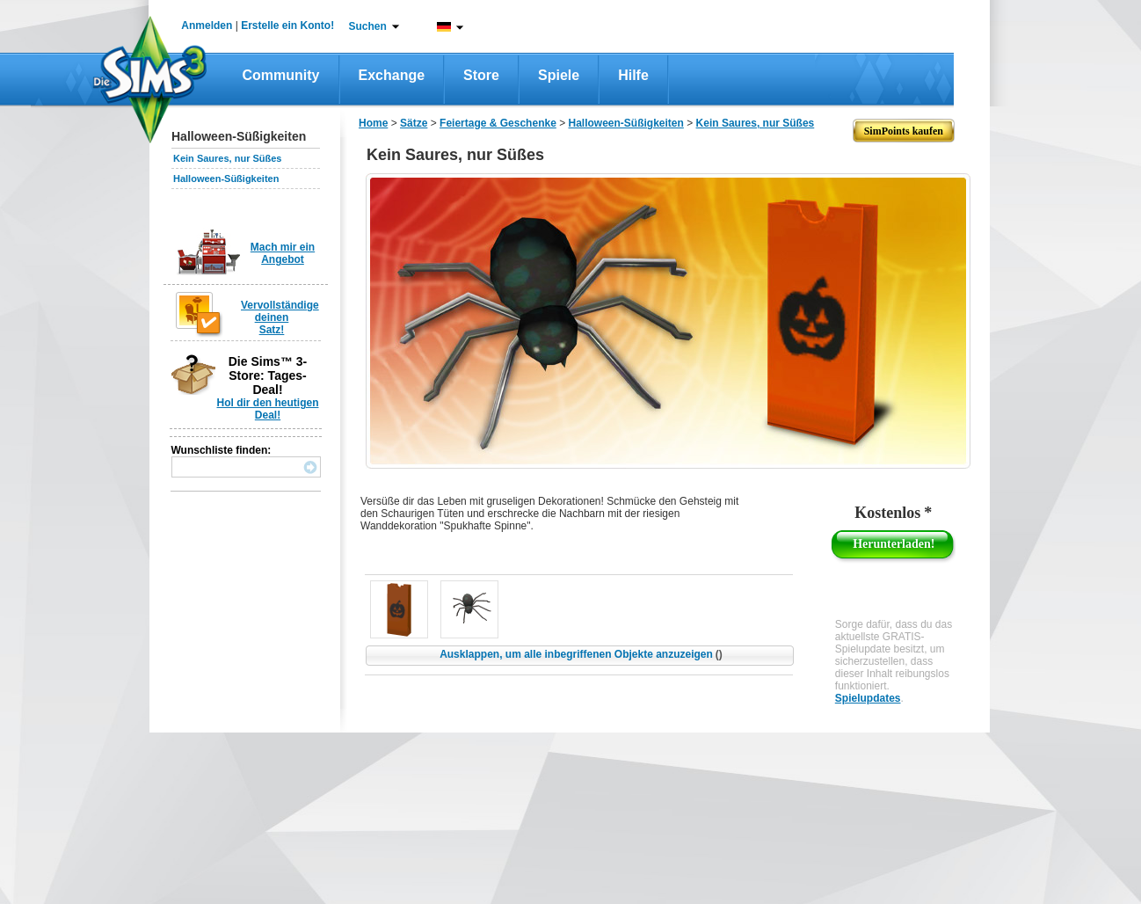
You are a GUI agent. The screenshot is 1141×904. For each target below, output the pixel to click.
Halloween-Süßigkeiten (226, 178)
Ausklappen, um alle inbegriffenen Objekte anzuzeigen (581, 654)
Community (281, 75)
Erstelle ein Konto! (287, 25)
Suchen (368, 26)
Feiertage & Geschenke (498, 123)
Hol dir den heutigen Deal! (268, 409)
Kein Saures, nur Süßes (227, 158)
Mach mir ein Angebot (283, 253)
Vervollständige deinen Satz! (280, 317)
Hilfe (633, 75)
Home (373, 123)
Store (481, 75)
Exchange (392, 75)
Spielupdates (868, 698)
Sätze (413, 123)
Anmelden (206, 25)
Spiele (558, 75)
